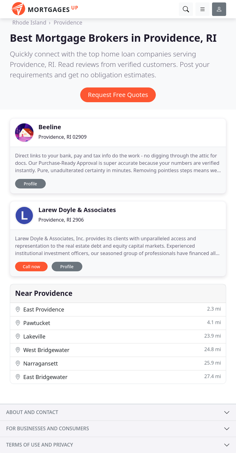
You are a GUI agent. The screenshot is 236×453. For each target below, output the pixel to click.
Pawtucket (118, 323)
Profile (30, 184)
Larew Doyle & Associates (77, 210)
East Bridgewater (118, 377)
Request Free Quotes (118, 95)
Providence (67, 22)
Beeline (49, 127)
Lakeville (118, 336)
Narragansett (118, 363)
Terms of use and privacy (39, 444)
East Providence (118, 309)
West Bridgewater (118, 350)
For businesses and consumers (47, 428)
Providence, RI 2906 (61, 219)
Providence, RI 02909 (62, 137)
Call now (31, 266)
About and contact (32, 412)
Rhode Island (29, 22)
